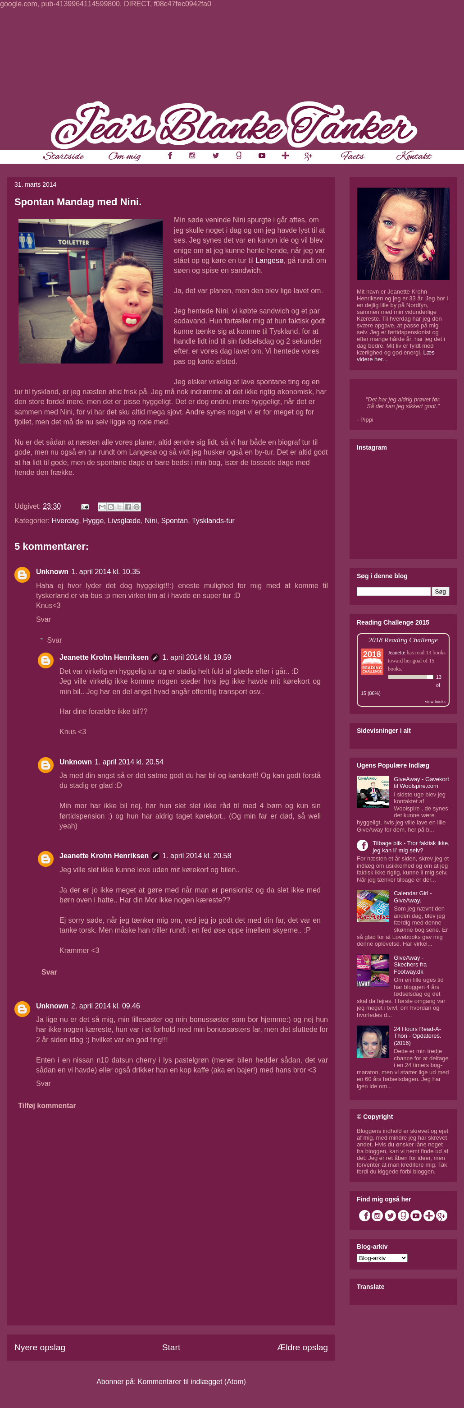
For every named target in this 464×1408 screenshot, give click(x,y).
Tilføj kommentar (47, 1105)
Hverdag (65, 521)
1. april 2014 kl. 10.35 (105, 571)
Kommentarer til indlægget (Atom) (192, 1381)
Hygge (93, 521)
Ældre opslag (302, 1347)
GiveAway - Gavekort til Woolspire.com (421, 783)
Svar (43, 619)
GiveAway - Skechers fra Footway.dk (410, 964)
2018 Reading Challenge (403, 640)
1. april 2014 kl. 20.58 (196, 856)
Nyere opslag (39, 1347)
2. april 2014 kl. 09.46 (105, 1006)
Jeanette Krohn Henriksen (104, 657)
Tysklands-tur (213, 521)
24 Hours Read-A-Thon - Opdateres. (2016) (417, 1036)
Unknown (52, 571)
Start (171, 1347)
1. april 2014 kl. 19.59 (196, 657)
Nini (151, 521)
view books (435, 701)
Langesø (269, 260)
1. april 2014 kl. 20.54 (129, 762)
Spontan (174, 521)
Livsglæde (124, 521)
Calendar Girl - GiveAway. (413, 897)
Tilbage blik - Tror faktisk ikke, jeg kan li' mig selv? (411, 847)
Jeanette (396, 652)
